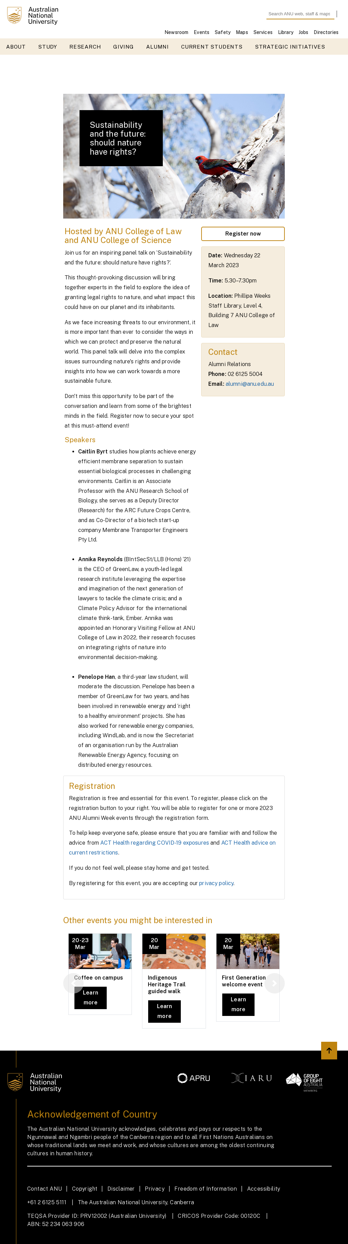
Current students (212, 47)
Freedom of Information (205, 1189)
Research (85, 47)
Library (285, 32)
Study (47, 47)
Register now (243, 233)
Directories (326, 32)
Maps (242, 32)
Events (201, 32)
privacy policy (216, 883)
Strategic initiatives (290, 47)
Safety (222, 32)
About (16, 47)
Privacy (154, 1189)
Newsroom (176, 32)
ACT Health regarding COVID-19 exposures (154, 843)
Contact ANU (44, 1189)
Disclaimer (121, 1189)
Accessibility (263, 1189)
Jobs (304, 32)
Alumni (157, 47)
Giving (123, 47)
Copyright (85, 1189)
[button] (73, 983)
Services (263, 32)
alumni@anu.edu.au (250, 384)
